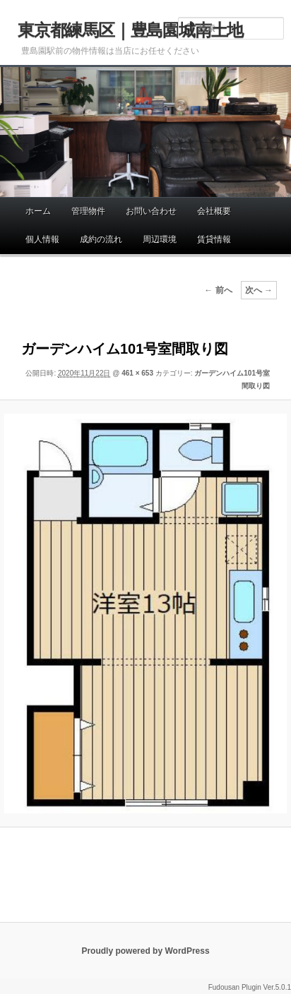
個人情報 (42, 239)
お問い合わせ (151, 211)
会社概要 (214, 211)
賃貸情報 (214, 239)
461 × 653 (137, 373)
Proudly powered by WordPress (145, 951)
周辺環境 (160, 239)
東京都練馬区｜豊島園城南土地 (130, 30)
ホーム (38, 211)
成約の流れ (101, 239)
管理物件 (88, 211)
